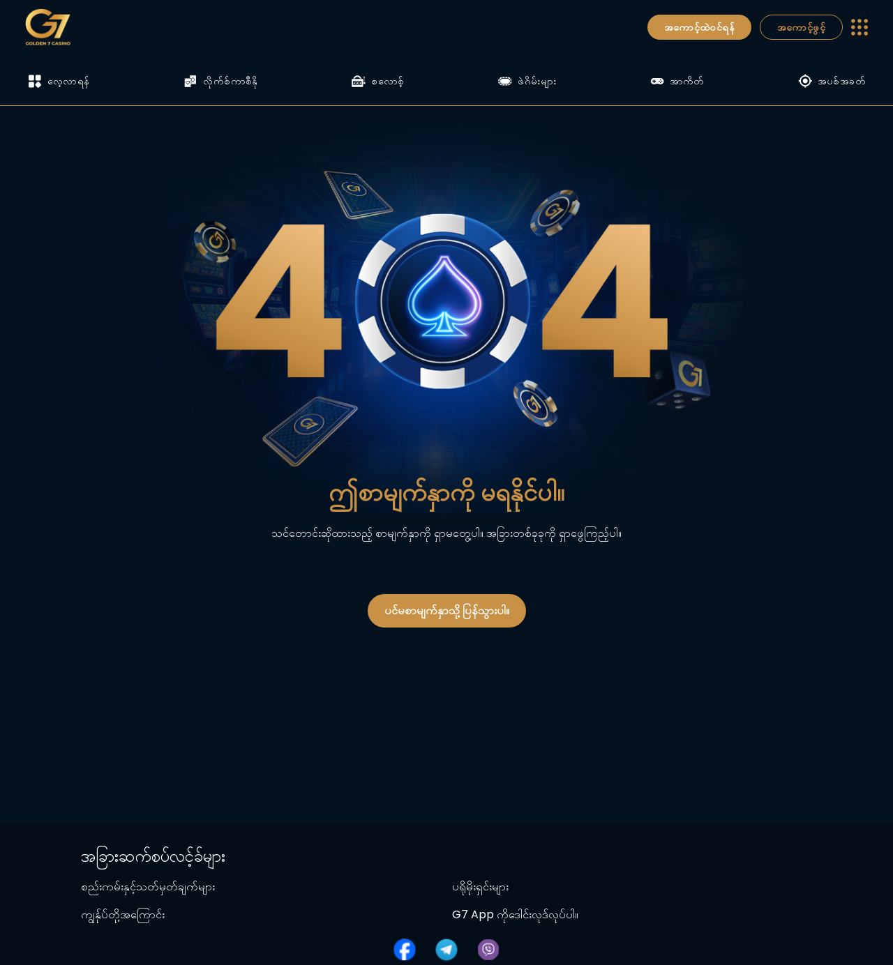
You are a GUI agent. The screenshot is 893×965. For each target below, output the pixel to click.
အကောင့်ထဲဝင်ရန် (699, 27)
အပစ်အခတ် (831, 81)
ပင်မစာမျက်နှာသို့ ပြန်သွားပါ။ (446, 610)
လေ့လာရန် (59, 81)
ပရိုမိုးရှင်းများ (480, 887)
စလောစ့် (378, 81)
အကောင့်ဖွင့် (801, 27)
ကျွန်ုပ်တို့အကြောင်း (123, 914)
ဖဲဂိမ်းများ (527, 81)
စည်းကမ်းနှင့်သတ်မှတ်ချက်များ (148, 887)
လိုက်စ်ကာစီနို (220, 81)
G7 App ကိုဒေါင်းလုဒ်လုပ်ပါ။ (515, 914)
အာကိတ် (677, 81)
